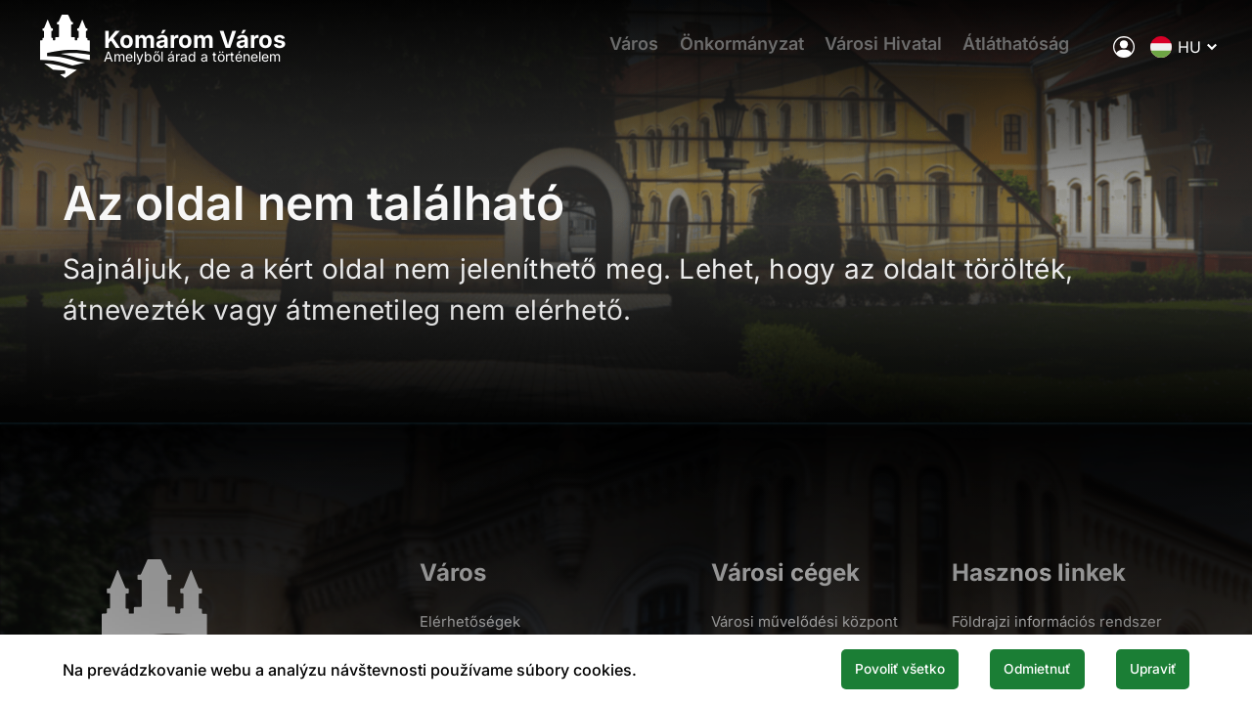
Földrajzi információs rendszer (1057, 621)
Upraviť (1142, 668)
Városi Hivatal (861, 54)
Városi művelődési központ (803, 621)
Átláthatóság (1003, 54)
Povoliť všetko (843, 668)
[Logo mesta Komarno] (188, 54)
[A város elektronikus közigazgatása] (1096, 54)
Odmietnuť (1005, 668)
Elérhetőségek (465, 621)
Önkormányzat (711, 54)
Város (595, 54)
